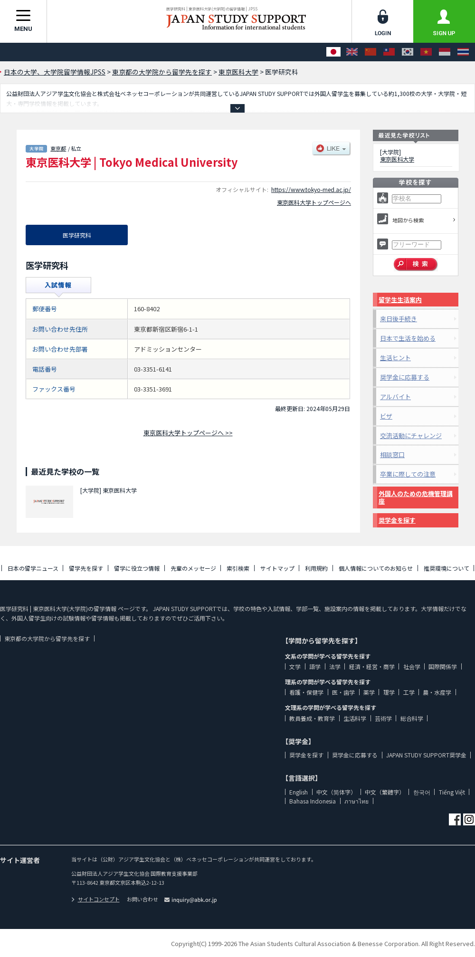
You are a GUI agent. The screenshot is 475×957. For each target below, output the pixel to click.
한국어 (421, 792)
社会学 (411, 666)
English (298, 792)
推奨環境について (446, 568)
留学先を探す (86, 568)
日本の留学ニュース (33, 568)
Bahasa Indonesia (312, 801)
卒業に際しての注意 (408, 473)
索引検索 (238, 568)
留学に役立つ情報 (137, 568)
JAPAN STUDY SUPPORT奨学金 (426, 755)
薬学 (369, 692)
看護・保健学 (306, 692)
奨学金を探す (397, 520)
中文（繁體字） (385, 792)
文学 (295, 666)
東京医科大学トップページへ (314, 202)
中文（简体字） (336, 792)
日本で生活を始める (408, 338)
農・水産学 (437, 692)
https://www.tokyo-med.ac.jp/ (311, 189)
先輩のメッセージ (193, 568)
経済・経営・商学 (372, 666)
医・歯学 (343, 692)
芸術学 (383, 718)
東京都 (58, 148)
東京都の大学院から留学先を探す (47, 638)
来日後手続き (398, 318)
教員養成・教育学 (312, 718)
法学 (335, 666)
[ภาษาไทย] (463, 52)
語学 (315, 666)
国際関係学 (442, 666)
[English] (352, 52)
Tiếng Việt (452, 792)
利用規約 (316, 568)
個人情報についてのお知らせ (376, 568)
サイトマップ (277, 568)
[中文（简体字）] (370, 52)
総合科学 (411, 718)
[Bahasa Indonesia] (444, 52)
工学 (409, 692)
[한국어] (407, 52)
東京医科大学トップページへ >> (188, 432)
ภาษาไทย (356, 801)
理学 (389, 692)
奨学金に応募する (404, 377)
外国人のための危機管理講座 (416, 497)
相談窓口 (392, 454)
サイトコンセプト (95, 899)
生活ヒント (395, 357)
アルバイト (395, 396)
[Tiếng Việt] (426, 52)
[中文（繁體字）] (389, 52)
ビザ (386, 416)
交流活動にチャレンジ (411, 435)
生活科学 (354, 718)
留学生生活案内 (400, 299)
